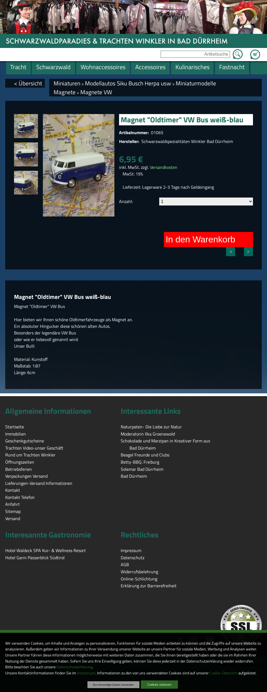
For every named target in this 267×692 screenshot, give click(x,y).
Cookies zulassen (159, 684)
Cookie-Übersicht (224, 673)
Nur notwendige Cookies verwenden (113, 684)
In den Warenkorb (200, 239)
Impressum (86, 673)
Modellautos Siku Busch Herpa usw (128, 83)
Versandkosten (163, 167)
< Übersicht (28, 83)
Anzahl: (126, 201)
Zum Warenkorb (255, 51)
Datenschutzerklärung (74, 667)
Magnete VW (96, 92)
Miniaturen (67, 83)
